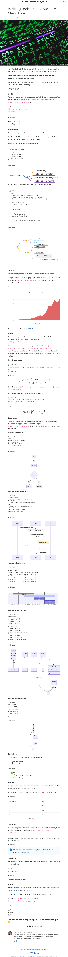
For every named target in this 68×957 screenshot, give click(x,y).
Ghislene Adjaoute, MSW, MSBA (34, 2)
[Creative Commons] (34, 953)
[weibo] (41, 926)
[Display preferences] (65, 2)
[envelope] (33, 926)
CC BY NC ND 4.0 (43, 949)
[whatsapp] (38, 926)
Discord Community (38, 240)
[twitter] (27, 926)
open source (35, 956)
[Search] (63, 2)
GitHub (35, 242)
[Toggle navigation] (2, 2)
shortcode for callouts (30, 828)
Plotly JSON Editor (30, 329)
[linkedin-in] (35, 926)
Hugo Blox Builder (22, 956)
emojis (29, 890)
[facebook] (30, 926)
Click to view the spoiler (17, 880)
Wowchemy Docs (38, 238)
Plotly (32, 274)
